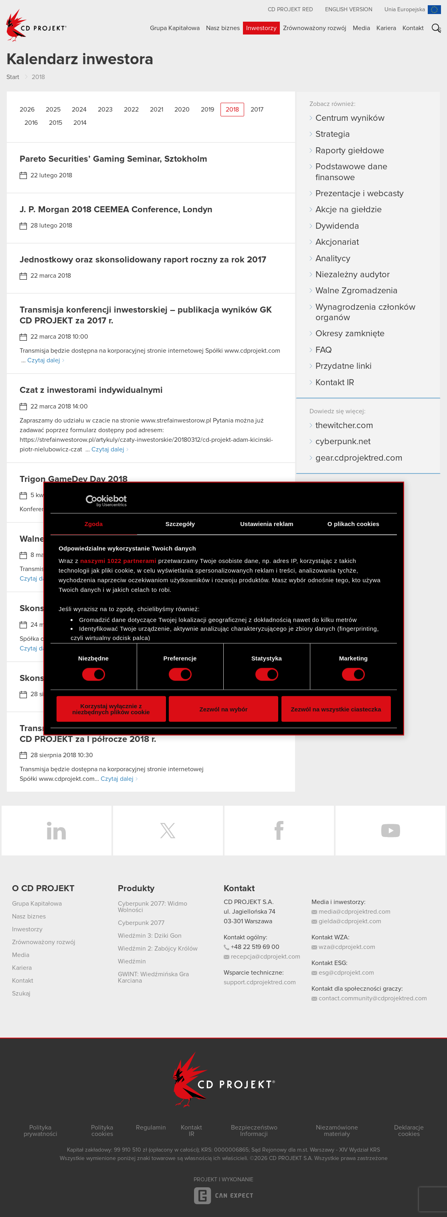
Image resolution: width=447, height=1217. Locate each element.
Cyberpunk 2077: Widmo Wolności (152, 906)
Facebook (279, 830)
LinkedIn (56, 830)
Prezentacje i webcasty (360, 193)
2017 (257, 109)
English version (348, 9)
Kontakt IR (335, 382)
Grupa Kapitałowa (175, 28)
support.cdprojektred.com (260, 982)
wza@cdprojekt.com (343, 947)
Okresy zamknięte (350, 333)
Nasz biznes (223, 28)
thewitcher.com (344, 425)
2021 (156, 109)
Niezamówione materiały (337, 1130)
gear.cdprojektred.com (359, 458)
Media (361, 28)
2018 (232, 109)
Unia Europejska (404, 9)
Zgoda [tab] (94, 523)
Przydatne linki (344, 366)
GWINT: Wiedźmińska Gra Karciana (153, 977)
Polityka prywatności (40, 1130)
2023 (105, 109)
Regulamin (151, 1127)
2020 (182, 109)
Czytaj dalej (43, 360)
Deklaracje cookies (409, 1130)
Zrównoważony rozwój (314, 28)
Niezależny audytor (353, 274)
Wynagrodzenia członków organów (365, 312)
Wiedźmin (132, 961)
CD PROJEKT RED (290, 9)
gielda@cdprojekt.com (346, 921)
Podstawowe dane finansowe (351, 172)
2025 (53, 109)
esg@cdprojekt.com (342, 972)
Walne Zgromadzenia (357, 290)
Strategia (333, 134)
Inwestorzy (261, 28)
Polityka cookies (102, 1130)
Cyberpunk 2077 (141, 923)
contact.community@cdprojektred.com (369, 998)
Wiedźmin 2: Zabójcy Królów (158, 948)
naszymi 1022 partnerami (118, 560)
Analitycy (333, 258)
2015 (55, 123)
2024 (79, 109)
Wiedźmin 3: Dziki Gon (150, 936)
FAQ (324, 350)
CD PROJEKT (36, 25)
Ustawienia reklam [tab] (266, 523)
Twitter (168, 830)
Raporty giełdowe (350, 150)
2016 (31, 123)
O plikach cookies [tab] (353, 523)
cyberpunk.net (343, 441)
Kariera (386, 28)
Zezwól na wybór (223, 708)
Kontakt (413, 28)
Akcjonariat (337, 242)
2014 (80, 123)
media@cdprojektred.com (350, 911)
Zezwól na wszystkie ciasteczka (336, 708)
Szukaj (439, 30)
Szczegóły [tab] (180, 523)
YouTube (390, 830)
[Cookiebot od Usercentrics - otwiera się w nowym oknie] (92, 501)
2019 (207, 109)
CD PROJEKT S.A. (249, 902)
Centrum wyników (350, 118)
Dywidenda (337, 226)
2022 (131, 109)
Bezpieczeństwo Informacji (254, 1130)
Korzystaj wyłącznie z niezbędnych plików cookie (111, 709)
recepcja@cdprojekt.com (262, 956)
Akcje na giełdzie (349, 209)
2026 (27, 109)
